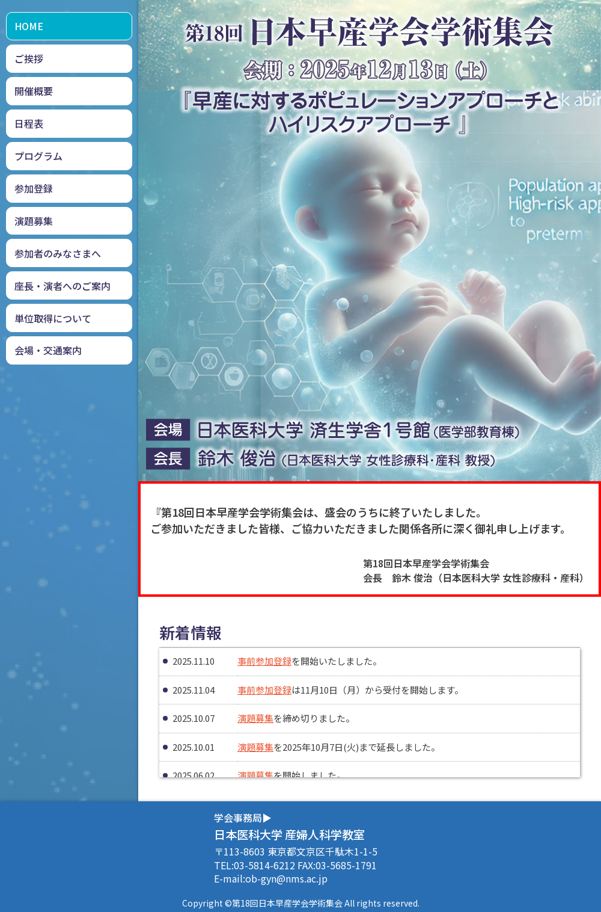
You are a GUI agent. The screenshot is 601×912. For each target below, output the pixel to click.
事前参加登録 (264, 661)
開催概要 (33, 91)
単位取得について (52, 318)
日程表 (28, 123)
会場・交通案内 (48, 350)
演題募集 (33, 221)
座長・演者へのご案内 (62, 286)
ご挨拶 (28, 58)
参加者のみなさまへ (57, 253)
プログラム (38, 156)
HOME (28, 26)
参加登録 (33, 188)
